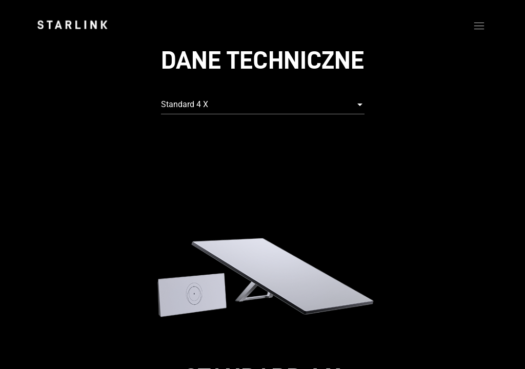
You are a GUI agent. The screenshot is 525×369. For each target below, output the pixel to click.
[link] (72, 24)
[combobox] (263, 104)
